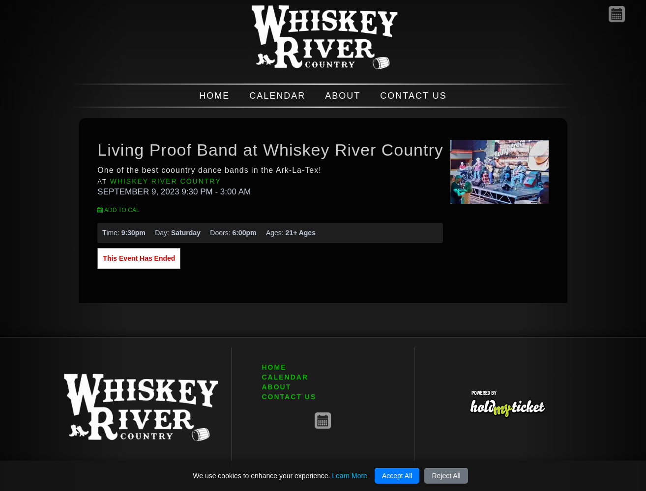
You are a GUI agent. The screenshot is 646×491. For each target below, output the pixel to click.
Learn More (349, 476)
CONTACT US (413, 96)
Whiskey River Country (165, 181)
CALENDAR (277, 96)
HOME (214, 96)
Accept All (397, 476)
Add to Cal (118, 210)
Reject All (446, 476)
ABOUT (342, 96)
